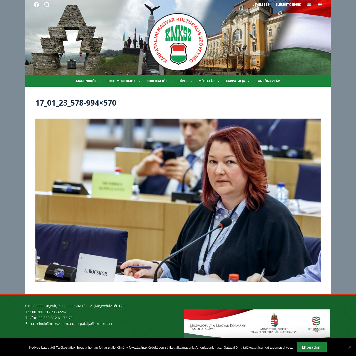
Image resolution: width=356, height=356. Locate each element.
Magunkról (89, 81)
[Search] (46, 4)
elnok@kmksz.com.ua (55, 323)
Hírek (186, 81)
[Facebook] (36, 4)
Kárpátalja (239, 81)
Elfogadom (312, 347)
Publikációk (160, 81)
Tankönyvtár (268, 81)
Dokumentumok (124, 81)
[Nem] (349, 347)
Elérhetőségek (288, 4)
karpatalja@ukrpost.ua (93, 323)
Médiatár (210, 81)
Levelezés (261, 4)
